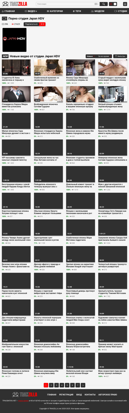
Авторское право (107, 394)
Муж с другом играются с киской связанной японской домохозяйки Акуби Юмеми (111, 185)
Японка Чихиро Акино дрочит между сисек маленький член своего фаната (16, 239)
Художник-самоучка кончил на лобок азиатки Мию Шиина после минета (112, 319)
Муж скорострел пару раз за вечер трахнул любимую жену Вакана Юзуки (111, 372)
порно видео (23, 401)
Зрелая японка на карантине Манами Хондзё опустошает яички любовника (80, 265)
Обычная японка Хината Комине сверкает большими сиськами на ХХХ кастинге (47, 212)
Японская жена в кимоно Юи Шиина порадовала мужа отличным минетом (80, 132)
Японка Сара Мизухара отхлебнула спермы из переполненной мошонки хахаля (78, 79)
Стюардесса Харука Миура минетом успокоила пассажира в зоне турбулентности (15, 105)
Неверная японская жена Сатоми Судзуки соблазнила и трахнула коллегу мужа (112, 159)
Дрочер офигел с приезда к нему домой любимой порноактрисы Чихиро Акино (48, 265)
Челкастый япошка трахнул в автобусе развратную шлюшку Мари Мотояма (112, 265)
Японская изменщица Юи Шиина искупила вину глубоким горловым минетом (48, 372)
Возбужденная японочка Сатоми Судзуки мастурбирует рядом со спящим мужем (46, 105)
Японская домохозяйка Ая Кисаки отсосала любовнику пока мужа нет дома (47, 345)
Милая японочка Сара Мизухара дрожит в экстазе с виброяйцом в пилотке (16, 132)
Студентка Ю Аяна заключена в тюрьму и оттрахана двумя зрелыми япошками (14, 79)
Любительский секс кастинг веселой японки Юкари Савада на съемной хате (79, 372)
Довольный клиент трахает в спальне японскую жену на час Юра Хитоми (80, 185)
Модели (97, 11)
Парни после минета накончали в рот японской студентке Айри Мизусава (14, 292)
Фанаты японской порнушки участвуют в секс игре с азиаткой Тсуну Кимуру (47, 319)
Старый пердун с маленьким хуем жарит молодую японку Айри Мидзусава (112, 79)
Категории (55, 11)
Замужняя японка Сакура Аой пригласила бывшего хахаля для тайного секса (112, 239)
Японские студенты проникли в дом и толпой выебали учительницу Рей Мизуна (80, 159)
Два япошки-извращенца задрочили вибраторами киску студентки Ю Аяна (14, 319)
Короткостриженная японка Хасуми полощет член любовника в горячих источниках (15, 212)
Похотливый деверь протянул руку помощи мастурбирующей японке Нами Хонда (80, 292)
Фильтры (120, 56)
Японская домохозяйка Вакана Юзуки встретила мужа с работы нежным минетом (78, 345)
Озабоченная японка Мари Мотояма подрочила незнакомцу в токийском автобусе (79, 239)
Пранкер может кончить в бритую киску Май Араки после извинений (110, 345)
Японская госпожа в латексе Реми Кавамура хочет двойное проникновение (15, 372)
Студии (120, 11)
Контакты (90, 394)
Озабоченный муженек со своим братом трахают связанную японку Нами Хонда (46, 79)
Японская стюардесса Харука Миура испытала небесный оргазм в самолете (48, 132)
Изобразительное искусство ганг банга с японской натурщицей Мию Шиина (15, 345)
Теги (77, 11)
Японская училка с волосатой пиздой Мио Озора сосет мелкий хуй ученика (80, 319)
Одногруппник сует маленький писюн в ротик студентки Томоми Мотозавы (48, 239)
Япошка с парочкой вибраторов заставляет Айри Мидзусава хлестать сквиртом (48, 292)
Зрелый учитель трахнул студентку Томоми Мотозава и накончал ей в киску (112, 292)
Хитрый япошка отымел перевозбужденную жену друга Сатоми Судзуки (110, 105)
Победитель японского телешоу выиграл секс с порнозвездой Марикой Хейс (48, 185)
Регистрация (66, 394)
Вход (79, 394)
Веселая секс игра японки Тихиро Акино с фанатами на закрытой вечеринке (15, 265)
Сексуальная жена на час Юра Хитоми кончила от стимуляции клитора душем (47, 159)
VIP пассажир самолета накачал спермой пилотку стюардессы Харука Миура (15, 159)
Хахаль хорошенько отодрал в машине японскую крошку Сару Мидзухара (79, 105)
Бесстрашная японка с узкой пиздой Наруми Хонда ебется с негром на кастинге (16, 185)
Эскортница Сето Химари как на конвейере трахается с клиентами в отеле (112, 212)
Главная (8, 11)
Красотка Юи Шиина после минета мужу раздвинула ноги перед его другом (111, 132)
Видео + (31, 11)
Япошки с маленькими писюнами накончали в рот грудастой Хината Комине (79, 212)
